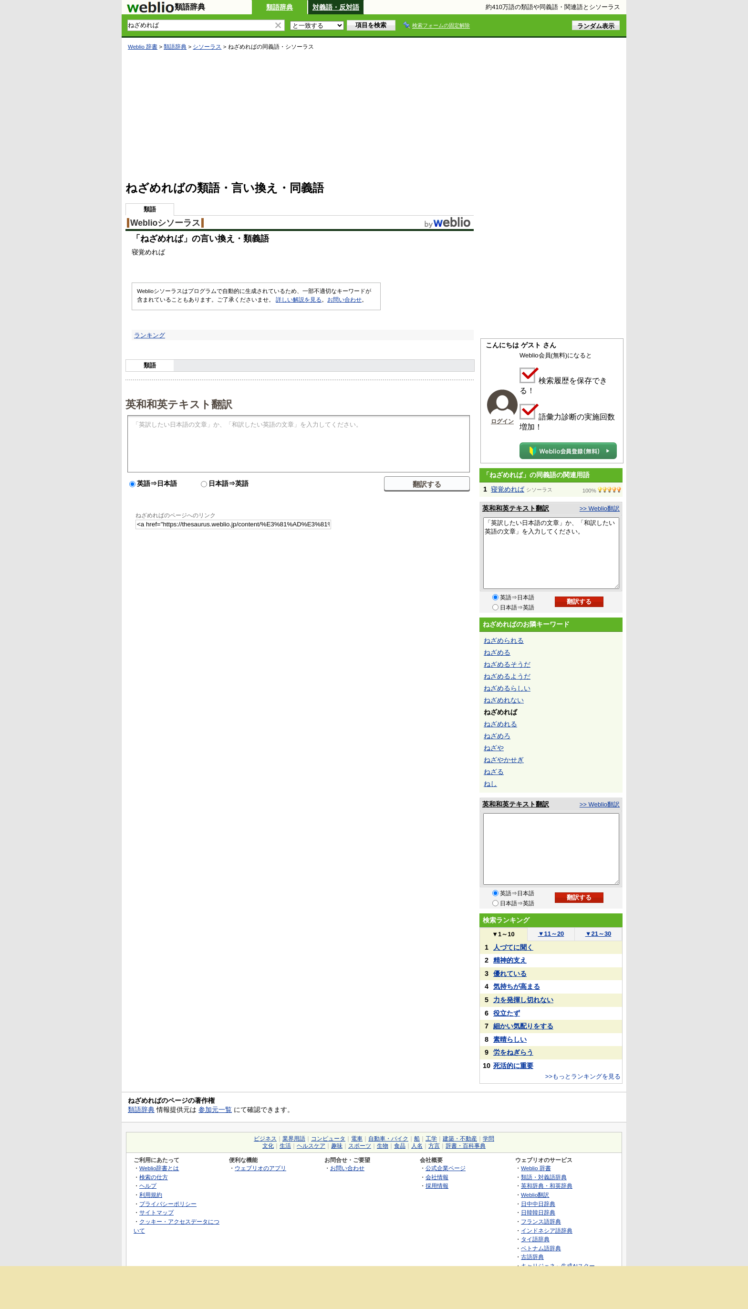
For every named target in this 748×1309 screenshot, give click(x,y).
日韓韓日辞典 (538, 1212)
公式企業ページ (446, 1168)
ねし (490, 783)
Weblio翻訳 (535, 1195)
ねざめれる (500, 724)
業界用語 (293, 1138)
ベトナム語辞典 (541, 1248)
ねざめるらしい (507, 688)
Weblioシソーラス (165, 223)
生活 (285, 1146)
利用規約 (150, 1195)
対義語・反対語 (335, 7)
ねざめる (497, 652)
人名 (417, 1146)
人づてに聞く (513, 947)
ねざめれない (504, 700)
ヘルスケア (311, 1146)
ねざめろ (497, 736)
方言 (434, 1146)
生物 (382, 1146)
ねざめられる (504, 640)
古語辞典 (532, 1257)
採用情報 (437, 1186)
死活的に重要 (513, 1065)
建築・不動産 (460, 1138)
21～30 (598, 933)
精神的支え (510, 960)
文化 (268, 1146)
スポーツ (359, 1146)
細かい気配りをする (523, 1026)
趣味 (337, 1146)
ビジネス (265, 1138)
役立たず (506, 1013)
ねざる (494, 771)
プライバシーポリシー (168, 1204)
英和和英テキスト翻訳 (178, 404)
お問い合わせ (344, 300)
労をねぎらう (513, 1052)
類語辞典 (279, 7)
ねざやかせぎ (504, 760)
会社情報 (437, 1177)
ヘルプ (147, 1186)
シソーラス (207, 47)
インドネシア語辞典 (546, 1230)
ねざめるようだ (507, 676)
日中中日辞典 (538, 1204)
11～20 (551, 933)
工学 (431, 1138)
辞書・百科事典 (466, 1146)
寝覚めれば (507, 489)
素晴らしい (510, 1039)
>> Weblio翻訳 (600, 508)
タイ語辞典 (535, 1239)
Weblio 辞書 (142, 47)
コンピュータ (328, 1138)
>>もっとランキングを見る (583, 1076)
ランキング (149, 335)
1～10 (503, 934)
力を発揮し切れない (523, 1000)
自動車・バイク (388, 1138)
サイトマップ (156, 1212)
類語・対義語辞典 (544, 1177)
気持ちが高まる (516, 986)
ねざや (494, 748)
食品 (399, 1146)
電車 (357, 1138)
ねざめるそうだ (507, 664)
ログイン (502, 421)
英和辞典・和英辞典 (546, 1186)
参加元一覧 (215, 1109)
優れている (510, 973)
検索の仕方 (153, 1177)
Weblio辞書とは (159, 1168)
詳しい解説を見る (299, 300)
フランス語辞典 (541, 1221)
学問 (488, 1138)
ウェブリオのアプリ (260, 1168)
